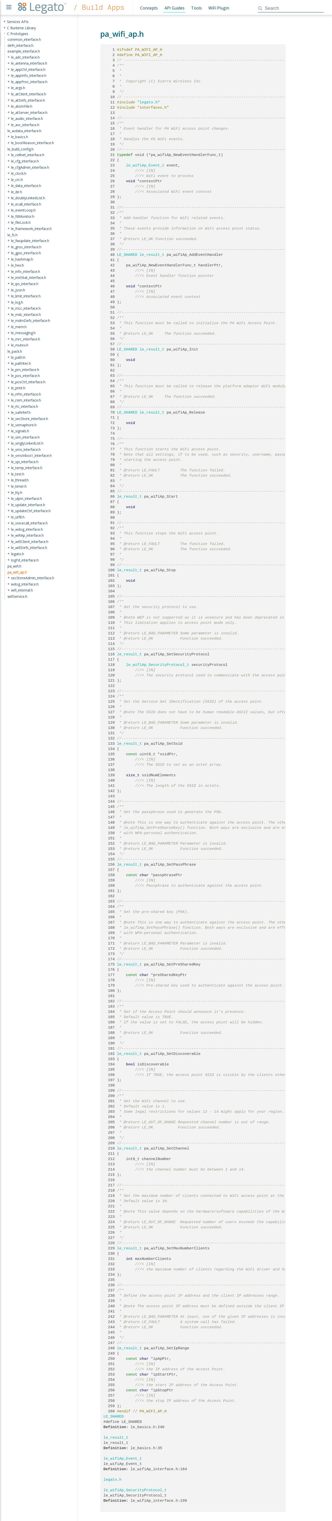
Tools (196, 8)
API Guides (174, 8)
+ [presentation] (5, 21)
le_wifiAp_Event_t (145, 165)
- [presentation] (5, 33)
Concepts (149, 8)
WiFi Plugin (218, 8)
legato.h (149, 102)
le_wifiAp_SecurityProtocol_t (157, 664)
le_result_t (152, 254)
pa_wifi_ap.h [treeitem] (17, 571)
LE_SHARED (127, 254)
